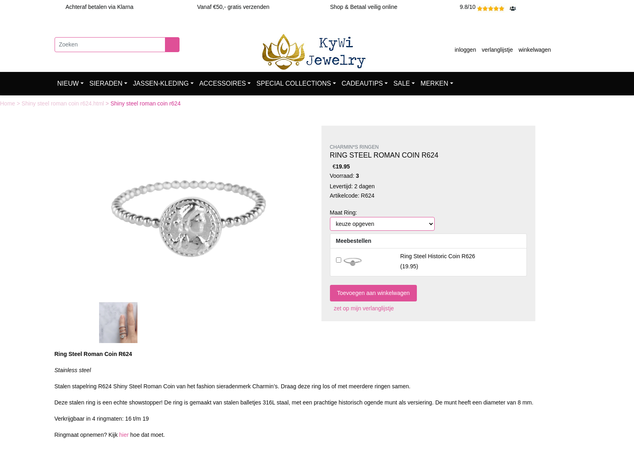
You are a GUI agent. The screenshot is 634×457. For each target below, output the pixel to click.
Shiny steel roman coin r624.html (63, 103)
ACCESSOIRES (222, 83)
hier (124, 435)
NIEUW (68, 83)
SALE (401, 83)
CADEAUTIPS (362, 83)
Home (8, 103)
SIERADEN (106, 83)
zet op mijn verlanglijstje (362, 308)
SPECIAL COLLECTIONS (293, 83)
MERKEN (434, 83)
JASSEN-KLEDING (161, 83)
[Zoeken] (110, 44)
